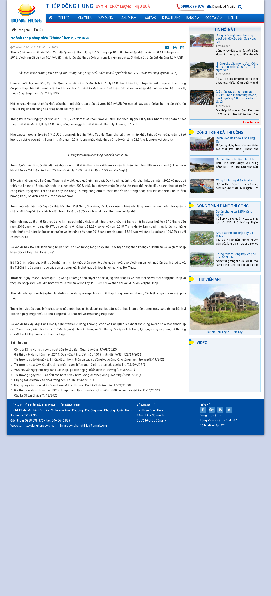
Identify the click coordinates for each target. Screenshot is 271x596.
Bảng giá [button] (192, 17)
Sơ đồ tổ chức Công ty (151, 581)
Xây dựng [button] (107, 19)
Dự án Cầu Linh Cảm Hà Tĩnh (235, 159)
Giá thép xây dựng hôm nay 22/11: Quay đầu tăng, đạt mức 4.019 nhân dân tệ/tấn (68, 516)
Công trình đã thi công (220, 132)
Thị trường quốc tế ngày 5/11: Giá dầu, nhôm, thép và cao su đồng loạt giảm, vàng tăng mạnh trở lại (80, 521)
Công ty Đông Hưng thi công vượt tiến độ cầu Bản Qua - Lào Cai (56, 510)
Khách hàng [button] (171, 17)
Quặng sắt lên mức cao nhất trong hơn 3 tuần (44, 541)
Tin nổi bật (225, 29)
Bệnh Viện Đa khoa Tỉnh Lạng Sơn (235, 139)
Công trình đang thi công (223, 206)
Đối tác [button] (150, 17)
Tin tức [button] (65, 19)
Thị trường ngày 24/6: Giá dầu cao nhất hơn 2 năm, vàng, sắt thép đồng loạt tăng (68, 536)
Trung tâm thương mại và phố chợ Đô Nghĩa (236, 255)
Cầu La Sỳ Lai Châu (27, 556)
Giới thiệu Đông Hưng (150, 571)
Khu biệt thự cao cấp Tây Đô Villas (234, 234)
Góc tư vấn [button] (213, 17)
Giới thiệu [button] (85, 17)
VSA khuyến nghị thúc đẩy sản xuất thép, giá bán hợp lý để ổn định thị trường (65, 531)
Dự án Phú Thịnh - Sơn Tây (225, 332)
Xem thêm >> (251, 122)
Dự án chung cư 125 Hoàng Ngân (234, 213)
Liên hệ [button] (233, 17)
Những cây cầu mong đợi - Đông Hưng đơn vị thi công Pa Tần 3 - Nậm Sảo (63, 546)
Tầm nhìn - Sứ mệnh (150, 576)
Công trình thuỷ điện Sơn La (234, 180)
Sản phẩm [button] (130, 19)
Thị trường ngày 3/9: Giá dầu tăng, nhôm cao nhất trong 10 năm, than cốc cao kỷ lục (70, 526)
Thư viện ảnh (209, 279)
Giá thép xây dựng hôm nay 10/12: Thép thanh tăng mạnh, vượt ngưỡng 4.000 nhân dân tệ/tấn (77, 551)
